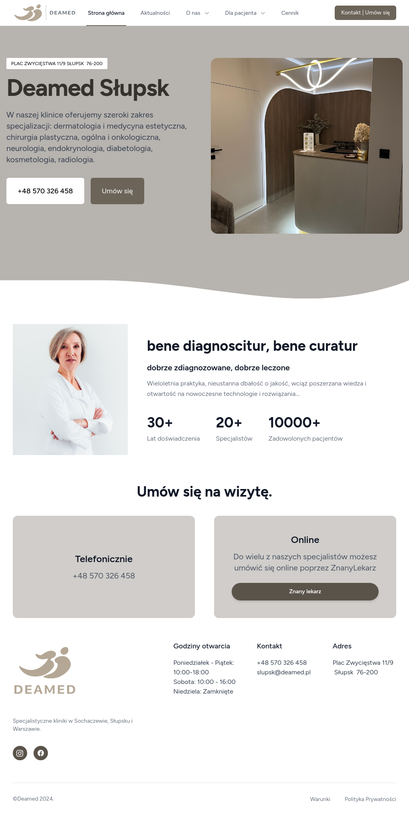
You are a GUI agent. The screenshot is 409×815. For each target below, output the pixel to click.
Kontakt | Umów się (365, 12)
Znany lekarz (305, 591)
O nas (197, 13)
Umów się (119, 191)
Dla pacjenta (245, 13)
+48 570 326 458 (46, 191)
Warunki (320, 799)
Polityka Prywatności (370, 799)
